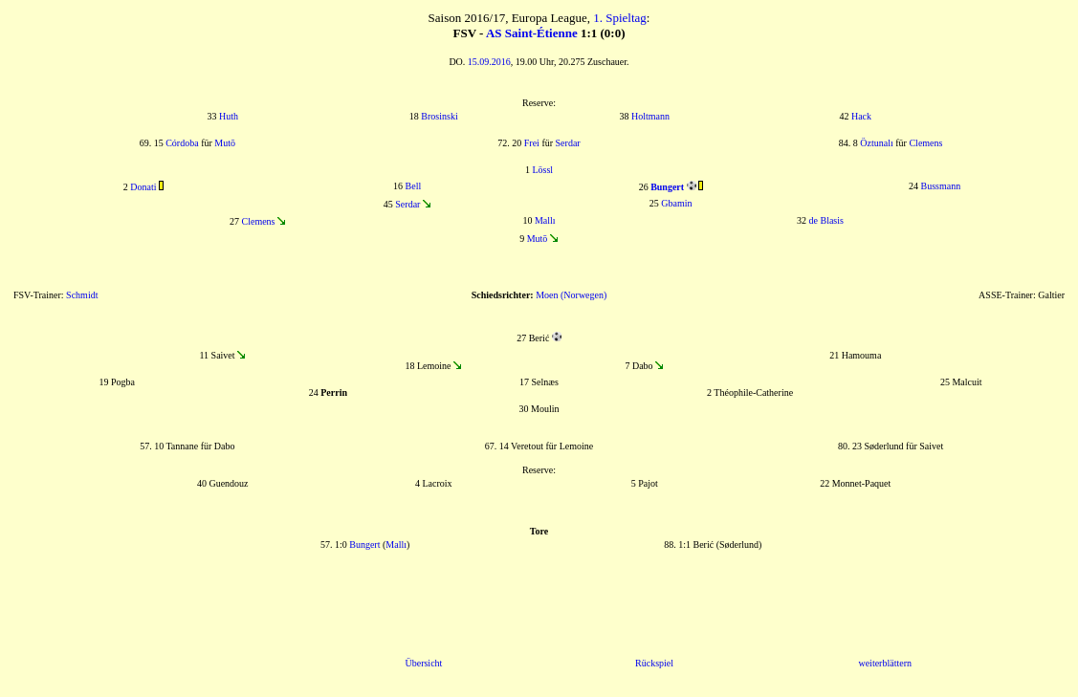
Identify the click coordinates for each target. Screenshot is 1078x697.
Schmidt (82, 295)
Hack (861, 116)
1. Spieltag (620, 18)
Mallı (545, 220)
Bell (414, 186)
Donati (143, 187)
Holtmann (650, 116)
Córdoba (181, 143)
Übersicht (423, 663)
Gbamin (676, 203)
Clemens (925, 143)
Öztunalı (876, 143)
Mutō (224, 143)
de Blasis (826, 220)
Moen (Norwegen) (571, 295)
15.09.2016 (489, 61)
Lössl (542, 169)
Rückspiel (654, 663)
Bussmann (941, 186)
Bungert (364, 544)
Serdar (568, 143)
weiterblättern (885, 663)
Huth (228, 116)
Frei (531, 143)
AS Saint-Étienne (532, 33)
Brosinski (439, 116)
